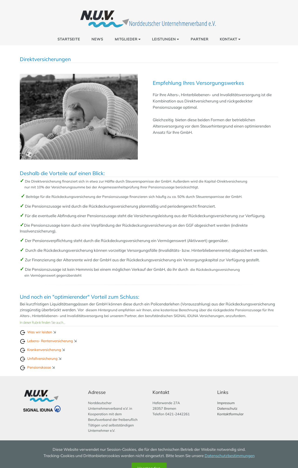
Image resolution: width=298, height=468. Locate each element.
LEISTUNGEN (164, 39)
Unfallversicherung (42, 358)
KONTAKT (228, 39)
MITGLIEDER (126, 39)
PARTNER (199, 39)
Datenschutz (227, 408)
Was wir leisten (39, 332)
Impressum (226, 403)
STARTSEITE (69, 39)
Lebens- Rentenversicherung (50, 341)
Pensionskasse (38, 367)
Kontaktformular (230, 414)
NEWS (97, 39)
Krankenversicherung (44, 349)
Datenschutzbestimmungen (230, 462)
